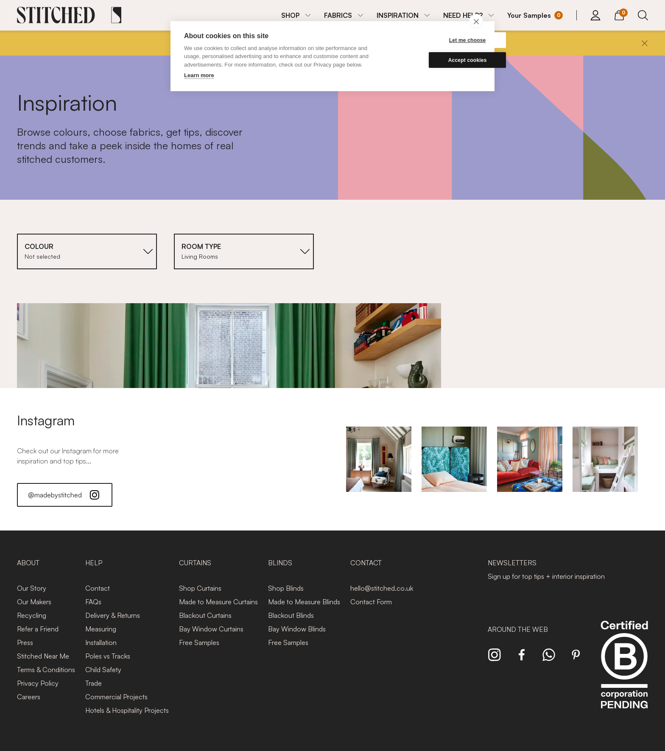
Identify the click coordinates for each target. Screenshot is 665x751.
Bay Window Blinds (297, 629)
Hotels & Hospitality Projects (127, 710)
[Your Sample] (535, 15)
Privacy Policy (38, 683)
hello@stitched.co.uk (381, 588)
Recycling (31, 615)
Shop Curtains (200, 588)
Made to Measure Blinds (304, 601)
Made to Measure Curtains (218, 601)
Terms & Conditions (46, 669)
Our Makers (34, 601)
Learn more (199, 75)
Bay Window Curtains (211, 629)
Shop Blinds (286, 588)
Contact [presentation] (366, 562)
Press (25, 642)
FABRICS (338, 15)
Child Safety (103, 669)
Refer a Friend (38, 629)
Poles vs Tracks (107, 656)
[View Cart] (619, 14)
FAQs (93, 601)
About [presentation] (28, 562)
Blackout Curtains (205, 615)
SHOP (290, 15)
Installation (101, 642)
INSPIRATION (398, 15)
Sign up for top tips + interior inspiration (546, 576)
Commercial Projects (116, 696)
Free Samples (199, 642)
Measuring (100, 629)
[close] (476, 21)
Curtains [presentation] (195, 562)
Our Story (31, 588)
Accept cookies (440, 60)
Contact (97, 588)
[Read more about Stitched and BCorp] (624, 674)
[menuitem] (295, 15)
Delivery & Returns (112, 615)
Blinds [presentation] (280, 562)
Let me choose (440, 40)
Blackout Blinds (291, 615)
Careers (28, 696)
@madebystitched (64, 495)
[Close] (645, 43)
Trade (93, 683)
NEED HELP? (463, 15)
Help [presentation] (93, 562)
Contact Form (371, 601)
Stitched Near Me (43, 656)
